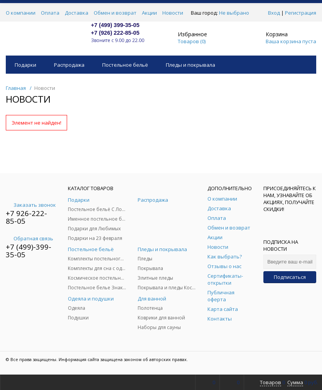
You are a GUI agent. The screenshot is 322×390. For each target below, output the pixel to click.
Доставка (76, 12)
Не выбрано (236, 12)
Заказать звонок (31, 204)
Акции (149, 12)
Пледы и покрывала (190, 64)
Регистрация (300, 12)
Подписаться (290, 277)
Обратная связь (29, 238)
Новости (172, 12)
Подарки (25, 64)
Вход (274, 12)
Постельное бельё (125, 64)
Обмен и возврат (115, 12)
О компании (20, 12)
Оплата (50, 12)
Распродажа (69, 64)
